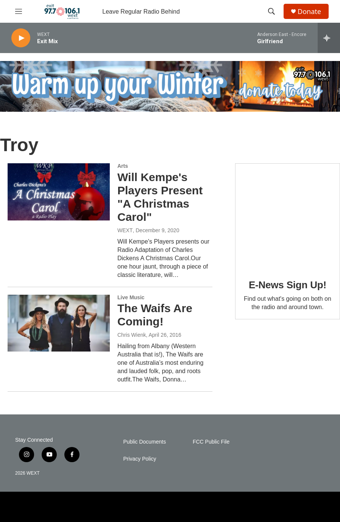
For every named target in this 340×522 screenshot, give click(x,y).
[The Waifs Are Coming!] (59, 323)
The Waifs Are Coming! (154, 315)
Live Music (131, 297)
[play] (21, 38)
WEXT (125, 230)
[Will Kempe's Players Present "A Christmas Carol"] (59, 191)
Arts (122, 166)
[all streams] (329, 38)
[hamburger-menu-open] (18, 11)
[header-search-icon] (271, 11)
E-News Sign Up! (287, 285)
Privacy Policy (139, 459)
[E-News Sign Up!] (288, 216)
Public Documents (144, 442)
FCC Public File (211, 442)
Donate (309, 12)
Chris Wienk (131, 335)
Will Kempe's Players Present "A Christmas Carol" (160, 197)
